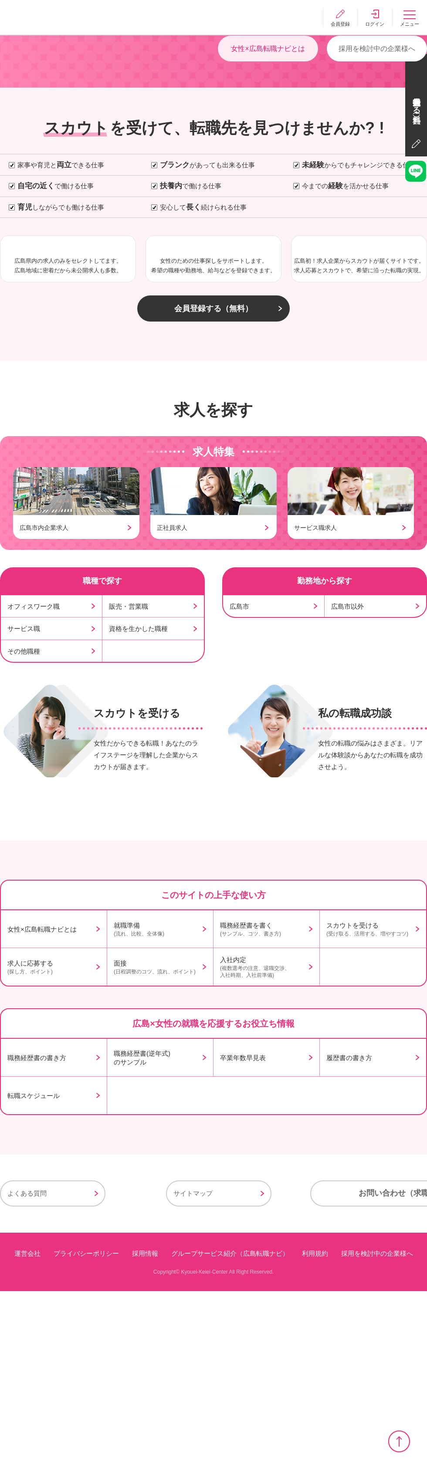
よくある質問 (27, 1364)
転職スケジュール (33, 1266)
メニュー (409, 24)
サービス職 (23, 769)
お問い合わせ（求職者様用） (327, 1363)
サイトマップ (140, 1364)
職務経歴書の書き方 (36, 1228)
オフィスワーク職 (33, 747)
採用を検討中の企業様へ (377, 135)
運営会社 (27, 1423)
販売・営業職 (128, 747)
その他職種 (23, 792)
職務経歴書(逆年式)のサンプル (142, 1228)
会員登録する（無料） (213, 449)
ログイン (374, 24)
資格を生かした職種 (138, 769)
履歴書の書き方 (349, 1228)
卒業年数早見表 (243, 1228)
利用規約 (315, 1423)
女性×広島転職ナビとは (268, 135)
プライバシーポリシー (86, 1423)
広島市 (239, 747)
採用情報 (145, 1423)
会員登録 (339, 24)
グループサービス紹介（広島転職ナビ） (230, 1423)
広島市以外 (347, 747)
